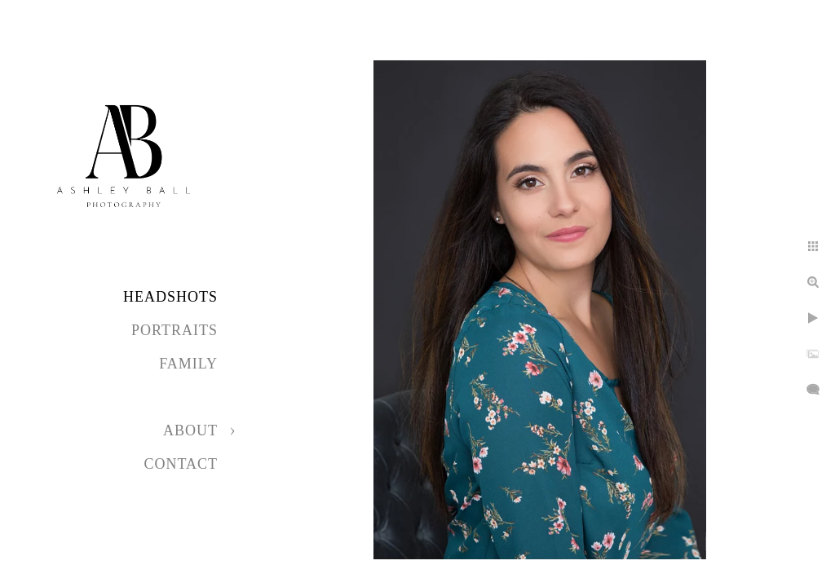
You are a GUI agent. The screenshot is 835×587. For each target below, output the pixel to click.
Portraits (174, 330)
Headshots (170, 297)
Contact (181, 464)
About (190, 430)
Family (188, 363)
